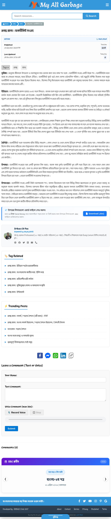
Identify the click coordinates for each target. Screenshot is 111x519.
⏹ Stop (37, 414)
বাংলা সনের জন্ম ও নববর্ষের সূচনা (19, 335)
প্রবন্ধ (14, 23)
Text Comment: (55, 394)
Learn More (79, 517)
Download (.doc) (95, 213)
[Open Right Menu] (107, 5)
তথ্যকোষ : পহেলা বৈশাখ (15, 329)
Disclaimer (95, 511)
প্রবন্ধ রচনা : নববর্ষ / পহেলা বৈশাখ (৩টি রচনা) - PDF (26, 316)
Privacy (85, 511)
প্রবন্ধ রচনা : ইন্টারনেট (14, 292)
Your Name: (55, 377)
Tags (6, 67)
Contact (68, 511)
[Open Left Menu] (3, 5)
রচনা (21, 23)
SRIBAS (17, 511)
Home (5, 23)
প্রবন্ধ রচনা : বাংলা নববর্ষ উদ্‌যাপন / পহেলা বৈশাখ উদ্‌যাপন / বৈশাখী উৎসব (34, 322)
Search (90, 16)
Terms (104, 511)
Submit (11, 430)
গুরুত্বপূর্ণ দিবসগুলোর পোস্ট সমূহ (18, 342)
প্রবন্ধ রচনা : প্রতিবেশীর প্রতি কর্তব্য (18, 279)
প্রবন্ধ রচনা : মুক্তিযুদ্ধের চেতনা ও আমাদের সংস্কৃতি (24, 285)
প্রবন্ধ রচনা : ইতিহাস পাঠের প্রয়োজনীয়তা (21, 265)
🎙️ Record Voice (16, 414)
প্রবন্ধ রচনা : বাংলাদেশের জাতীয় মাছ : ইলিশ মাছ (24, 272)
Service (76, 511)
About (59, 511)
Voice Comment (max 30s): (19, 408)
